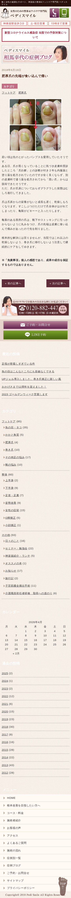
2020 (5, 711)
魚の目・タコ (13, 427)
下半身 (9, 487)
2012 (5, 772)
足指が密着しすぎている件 (18, 363)
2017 (5, 734)
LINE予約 (35, 334)
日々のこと (12, 540)
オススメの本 (13, 563)
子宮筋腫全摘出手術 (17, 585)
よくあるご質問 (16, 842)
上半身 (9, 480)
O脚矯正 (10, 517)
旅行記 (9, 578)
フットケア (9, 92)
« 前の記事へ (13, 283)
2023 (5, 688)
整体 (4, 474)
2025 (5, 673)
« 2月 (16, 653)
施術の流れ (14, 850)
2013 (5, 765)
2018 (5, 726)
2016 (5, 742)
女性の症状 (12, 510)
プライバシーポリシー (21, 887)
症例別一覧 (14, 857)
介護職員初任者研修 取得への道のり (28, 593)
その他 (6, 535)
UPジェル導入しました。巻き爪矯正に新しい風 (31, 378)
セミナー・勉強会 (16, 548)
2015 (5, 749)
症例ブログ (14, 865)
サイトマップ (15, 880)
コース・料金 (15, 812)
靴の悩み (10, 464)
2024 (5, 680)
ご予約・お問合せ (36, 325)
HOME (11, 797)
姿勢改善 (10, 502)
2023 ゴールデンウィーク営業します (25, 394)
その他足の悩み (15, 457)
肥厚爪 (22, 92)
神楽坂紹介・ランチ (17, 555)
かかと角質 (12, 434)
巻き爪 (9, 449)
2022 (5, 696)
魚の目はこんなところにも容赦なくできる (28, 371)
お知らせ (10, 570)
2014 (5, 757)
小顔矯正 (10, 525)
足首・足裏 (12, 495)
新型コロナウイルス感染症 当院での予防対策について (35, 35)
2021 (5, 703)
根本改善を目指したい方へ (23, 805)
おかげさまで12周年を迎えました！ (24, 386)
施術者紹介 (14, 820)
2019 (5, 719)
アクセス (12, 835)
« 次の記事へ (58, 283)
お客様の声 (14, 827)
